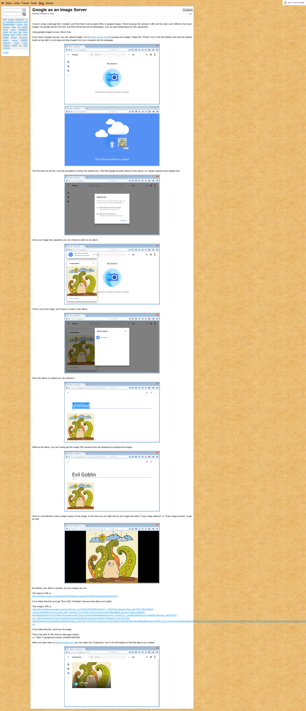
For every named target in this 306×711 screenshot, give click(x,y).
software (6, 43)
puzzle (14, 40)
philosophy (23, 37)
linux (25, 32)
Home (6, 52)
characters (19, 22)
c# (26, 19)
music (25, 35)
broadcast (20, 19)
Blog (41, 3)
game (13, 30)
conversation (9, 24)
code (25, 22)
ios (11, 32)
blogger (11, 19)
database (6, 27)
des (19, 27)
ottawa (14, 37)
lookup (6, 34)
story (25, 43)
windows (6, 48)
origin (6, 37)
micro (12, 35)
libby (20, 32)
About (49, 3)
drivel (24, 27)
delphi (14, 27)
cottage (19, 24)
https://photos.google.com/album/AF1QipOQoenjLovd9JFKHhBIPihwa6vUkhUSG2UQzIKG (75, 596)
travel (14, 45)
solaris (16, 43)
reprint (24, 40)
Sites (9, 3)
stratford (6, 45)
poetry (6, 40)
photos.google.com (99, 37)
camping (10, 22)
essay (5, 30)
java (15, 32)
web (25, 45)
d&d (25, 24)
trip (20, 45)
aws (5, 19)
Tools (34, 3)
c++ (4, 22)
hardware (22, 29)
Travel (25, 3)
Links (16, 3)
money (19, 35)
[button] (294, 2)
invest (5, 32)
